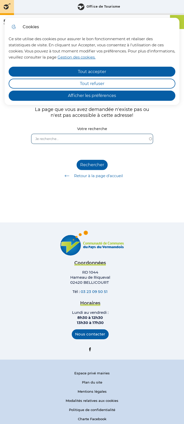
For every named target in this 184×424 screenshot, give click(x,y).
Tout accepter (92, 71)
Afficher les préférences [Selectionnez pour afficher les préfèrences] (92, 95)
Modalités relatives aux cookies (92, 401)
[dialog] (92, 61)
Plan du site (92, 382)
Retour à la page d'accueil (92, 176)
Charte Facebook (92, 419)
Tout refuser (92, 83)
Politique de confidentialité (92, 410)
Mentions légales (92, 391)
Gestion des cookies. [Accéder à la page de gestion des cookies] (76, 57)
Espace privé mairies (92, 373)
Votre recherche (92, 129)
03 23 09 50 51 (94, 291)
